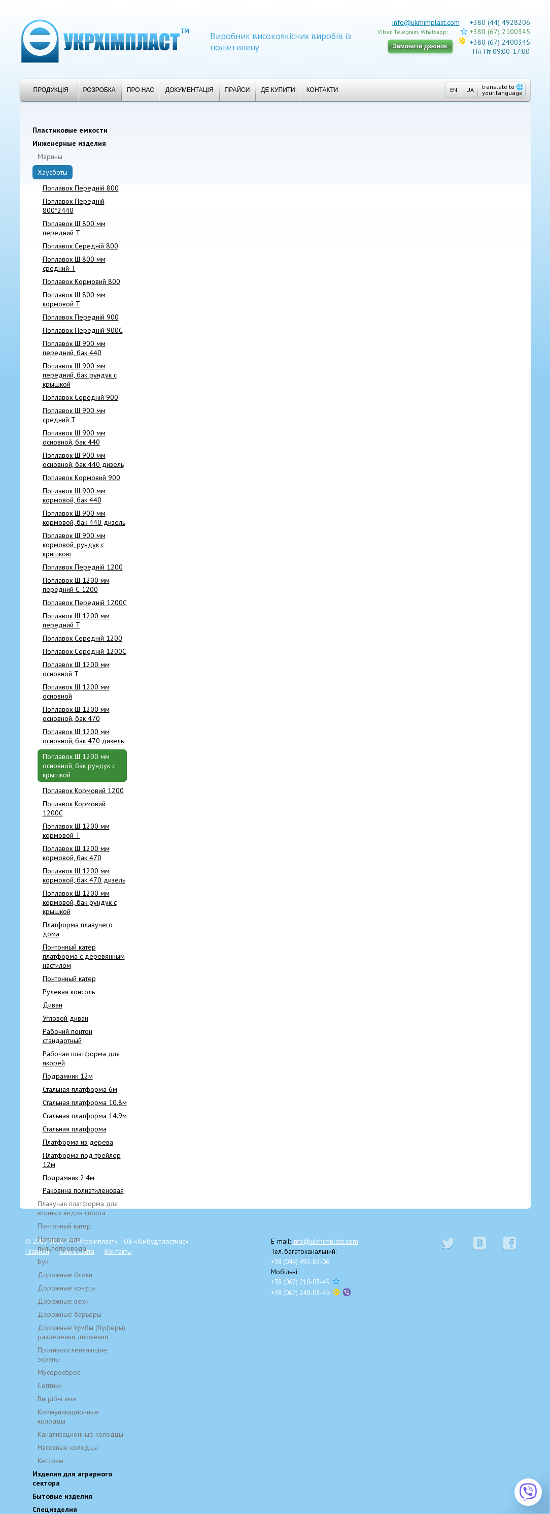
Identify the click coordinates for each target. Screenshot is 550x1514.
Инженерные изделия (69, 143)
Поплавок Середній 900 (80, 397)
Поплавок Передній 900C (83, 330)
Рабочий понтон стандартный (67, 1036)
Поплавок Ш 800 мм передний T (74, 228)
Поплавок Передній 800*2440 (74, 206)
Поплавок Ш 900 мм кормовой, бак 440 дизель (84, 518)
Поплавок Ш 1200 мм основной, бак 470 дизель (83, 736)
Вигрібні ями (57, 1398)
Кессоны (50, 1460)
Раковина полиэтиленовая (83, 1190)
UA (470, 89)
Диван (52, 1005)
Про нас (140, 89)
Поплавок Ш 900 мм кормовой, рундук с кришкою (74, 544)
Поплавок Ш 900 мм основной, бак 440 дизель (83, 460)
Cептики (50, 1385)
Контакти (322, 89)
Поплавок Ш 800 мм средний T (74, 264)
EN (454, 89)
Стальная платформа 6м (80, 1089)
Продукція (47, 90)
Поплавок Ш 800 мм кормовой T (74, 299)
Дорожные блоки (65, 1274)
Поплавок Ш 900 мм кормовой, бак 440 (74, 495)
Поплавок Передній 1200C (85, 602)
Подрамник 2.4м (68, 1177)
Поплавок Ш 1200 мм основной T (76, 669)
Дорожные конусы (67, 1287)
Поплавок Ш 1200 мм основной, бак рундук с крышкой (79, 765)
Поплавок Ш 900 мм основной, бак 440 (74, 437)
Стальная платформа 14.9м (85, 1115)
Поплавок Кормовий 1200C (74, 808)
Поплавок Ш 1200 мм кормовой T (76, 831)
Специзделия (54, 1509)
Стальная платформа (75, 1128)
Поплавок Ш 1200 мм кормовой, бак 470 (76, 853)
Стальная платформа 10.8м (85, 1102)
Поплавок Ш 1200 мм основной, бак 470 (76, 714)
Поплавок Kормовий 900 (81, 477)
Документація (189, 89)
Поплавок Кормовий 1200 (83, 790)
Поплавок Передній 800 (81, 188)
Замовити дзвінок (420, 46)
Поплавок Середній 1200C (84, 651)
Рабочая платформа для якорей (81, 1058)
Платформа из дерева (78, 1142)
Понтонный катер (69, 978)
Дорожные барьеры (69, 1314)
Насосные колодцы (68, 1447)
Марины (50, 156)
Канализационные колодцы (80, 1434)
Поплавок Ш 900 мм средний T (74, 415)
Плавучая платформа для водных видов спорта (78, 1208)
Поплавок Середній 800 (80, 245)
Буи (43, 1261)
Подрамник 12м (68, 1076)
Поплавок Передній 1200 (83, 567)
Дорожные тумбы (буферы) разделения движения (81, 1332)
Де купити (278, 89)
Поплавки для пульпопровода (62, 1244)
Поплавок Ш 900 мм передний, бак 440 (74, 348)
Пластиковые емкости (70, 130)
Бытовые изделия (62, 1496)
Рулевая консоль (69, 991)
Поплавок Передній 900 (81, 317)
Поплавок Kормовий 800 (81, 281)
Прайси (237, 89)
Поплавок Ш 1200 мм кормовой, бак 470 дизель (84, 875)
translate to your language (503, 90)
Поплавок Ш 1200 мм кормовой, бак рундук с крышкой (80, 902)
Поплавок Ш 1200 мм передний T (76, 620)
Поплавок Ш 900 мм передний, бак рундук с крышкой (80, 375)
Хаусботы (52, 172)
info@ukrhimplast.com (426, 22)
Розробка (99, 89)
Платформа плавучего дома (78, 929)
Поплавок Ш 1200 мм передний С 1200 (76, 585)
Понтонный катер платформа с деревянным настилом (84, 956)
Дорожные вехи (63, 1301)
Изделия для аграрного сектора (72, 1478)
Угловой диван (65, 1018)
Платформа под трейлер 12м (82, 1160)
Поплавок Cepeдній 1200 (82, 638)
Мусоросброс (59, 1372)
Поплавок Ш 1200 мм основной (76, 691)
